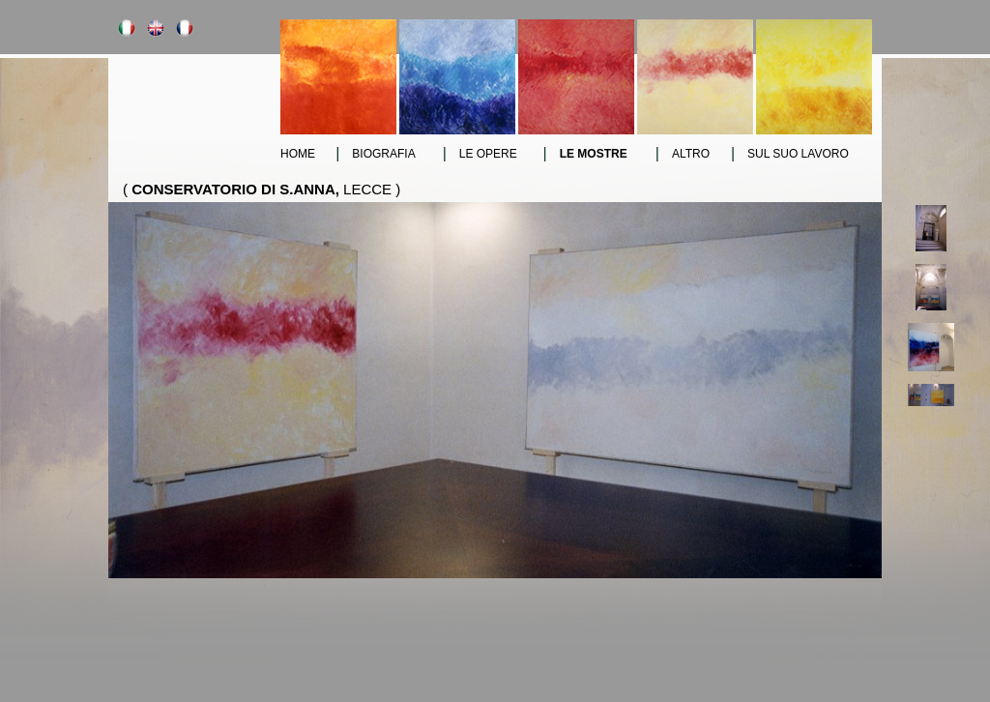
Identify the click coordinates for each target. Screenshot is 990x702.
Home (297, 154)
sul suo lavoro (798, 154)
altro (691, 154)
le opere (488, 154)
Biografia (383, 154)
